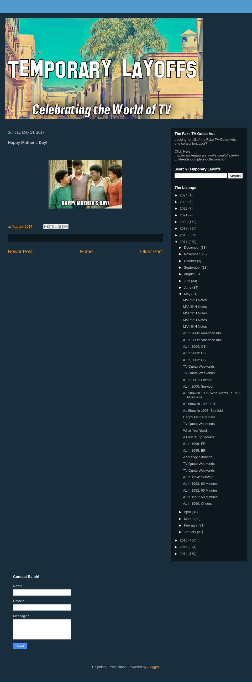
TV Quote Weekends (198, 366)
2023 (184, 202)
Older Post (151, 251)
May (187, 294)
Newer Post (20, 251)
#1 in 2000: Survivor (198, 386)
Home (86, 251)
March (189, 519)
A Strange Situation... (199, 457)
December (192, 247)
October (190, 261)
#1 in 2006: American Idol (202, 333)
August (190, 274)
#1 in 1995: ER (194, 450)
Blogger (153, 667)
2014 (184, 554)
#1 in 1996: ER (194, 444)
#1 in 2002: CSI (195, 360)
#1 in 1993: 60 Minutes (200, 484)
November (192, 254)
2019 (184, 228)
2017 (184, 242)
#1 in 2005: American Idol (202, 340)
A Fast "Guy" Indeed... (200, 437)
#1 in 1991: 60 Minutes (200, 497)
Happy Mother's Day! (199, 417)
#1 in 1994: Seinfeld (198, 477)
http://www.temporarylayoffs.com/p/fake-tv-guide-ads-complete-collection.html (207, 157)
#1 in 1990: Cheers (197, 504)
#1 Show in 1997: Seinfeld (203, 411)
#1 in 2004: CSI (195, 346)
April (188, 512)
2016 (184, 540)
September (193, 267)
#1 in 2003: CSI (195, 353)
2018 (184, 235)
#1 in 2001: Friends (197, 380)
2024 (184, 195)
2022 (184, 208)
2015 (184, 547)
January (190, 532)
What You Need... (196, 431)
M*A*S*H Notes (195, 300)
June (188, 287)
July (187, 281)
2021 (184, 215)
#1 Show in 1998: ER (199, 404)
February (191, 525)
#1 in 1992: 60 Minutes (200, 490)
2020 (184, 222)
